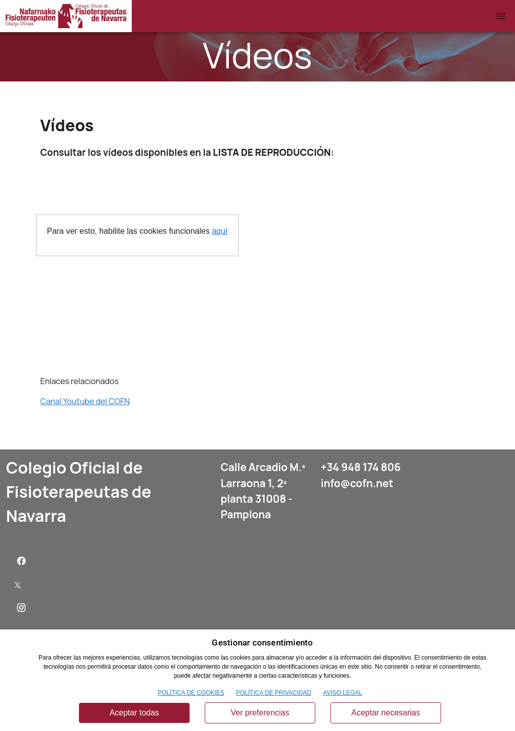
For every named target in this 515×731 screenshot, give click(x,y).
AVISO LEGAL (342, 692)
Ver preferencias (260, 712)
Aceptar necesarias (386, 712)
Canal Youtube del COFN (85, 401)
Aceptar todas (134, 712)
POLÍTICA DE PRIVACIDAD (273, 692)
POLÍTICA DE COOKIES (191, 692)
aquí (219, 231)
